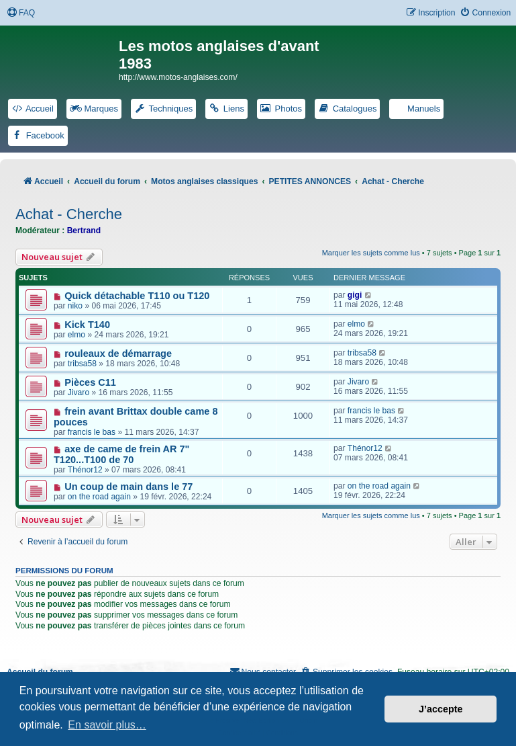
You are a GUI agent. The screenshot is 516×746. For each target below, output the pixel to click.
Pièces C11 (90, 382)
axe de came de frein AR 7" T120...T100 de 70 (121, 454)
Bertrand (84, 230)
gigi (355, 295)
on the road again (99, 496)
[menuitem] (21, 13)
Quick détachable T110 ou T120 (136, 295)
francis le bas (91, 432)
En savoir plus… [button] (107, 725)
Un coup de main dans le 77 (128, 486)
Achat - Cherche (68, 214)
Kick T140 (87, 324)
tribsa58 (82, 363)
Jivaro (78, 392)
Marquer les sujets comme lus (371, 253)
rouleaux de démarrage (118, 353)
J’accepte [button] (441, 709)
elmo (76, 334)
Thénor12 (85, 469)
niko (75, 305)
